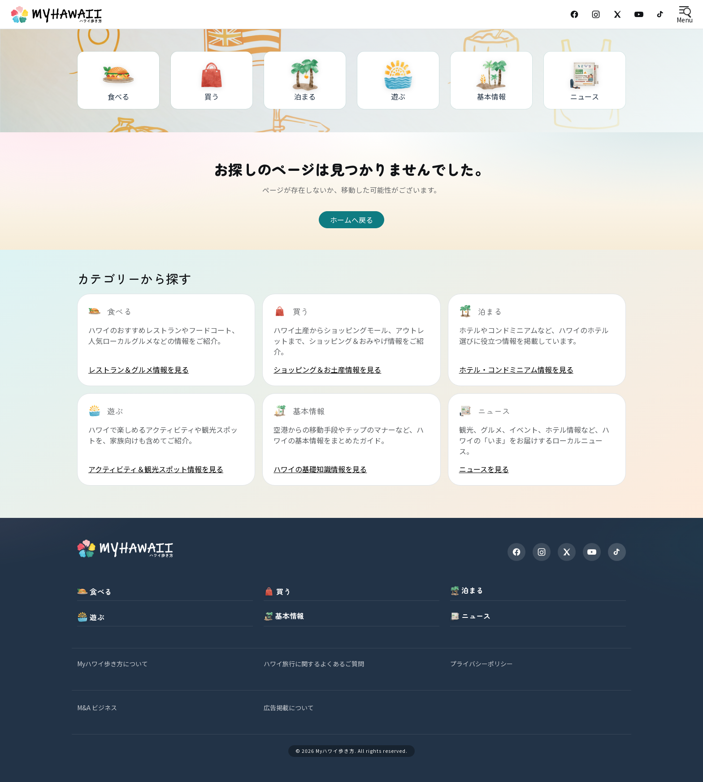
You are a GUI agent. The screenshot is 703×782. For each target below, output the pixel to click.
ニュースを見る (484, 469)
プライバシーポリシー (481, 663)
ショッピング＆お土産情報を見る (327, 369)
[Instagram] (596, 14)
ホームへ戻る (351, 219)
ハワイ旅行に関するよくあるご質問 (314, 663)
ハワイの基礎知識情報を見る (320, 469)
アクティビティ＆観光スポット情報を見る (155, 469)
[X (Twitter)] (617, 14)
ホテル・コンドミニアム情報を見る (516, 369)
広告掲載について (289, 707)
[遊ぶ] (398, 80)
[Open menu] (684, 14)
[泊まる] (305, 80)
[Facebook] (574, 14)
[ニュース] (584, 80)
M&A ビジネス (97, 707)
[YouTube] (639, 14)
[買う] (211, 80)
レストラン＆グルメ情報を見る (138, 369)
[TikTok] (660, 14)
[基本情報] (491, 80)
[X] (567, 552)
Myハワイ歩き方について (112, 663)
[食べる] (118, 80)
